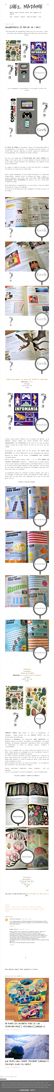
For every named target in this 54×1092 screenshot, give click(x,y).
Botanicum (27, 877)
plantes (42, 909)
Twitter (38, 893)
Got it (32, 1090)
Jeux (11, 17)
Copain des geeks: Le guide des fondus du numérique (27, 379)
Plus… (40, 17)
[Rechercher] (48, 4)
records (7, 911)
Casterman (29, 883)
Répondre (12, 926)
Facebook (30, 893)
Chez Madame (26, 7)
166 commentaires (15, 1067)
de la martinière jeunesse (34, 907)
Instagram (44, 893)
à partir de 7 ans (15, 907)
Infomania (27, 669)
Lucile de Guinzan (15, 919)
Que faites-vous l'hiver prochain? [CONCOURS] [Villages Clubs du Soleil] (27, 1063)
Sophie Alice (13, 929)
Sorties (22, 17)
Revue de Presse (31, 17)
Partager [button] (7, 905)
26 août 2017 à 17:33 (23, 929)
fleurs (23, 909)
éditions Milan (16, 909)
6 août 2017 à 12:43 (26, 919)
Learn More (24, 1090)
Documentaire (8, 909)
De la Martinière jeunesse (30, 675)
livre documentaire (34, 909)
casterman (24, 907)
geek (27, 909)
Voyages (16, 17)
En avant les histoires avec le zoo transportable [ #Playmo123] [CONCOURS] (25, 1025)
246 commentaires (15, 1029)
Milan (31, 382)
